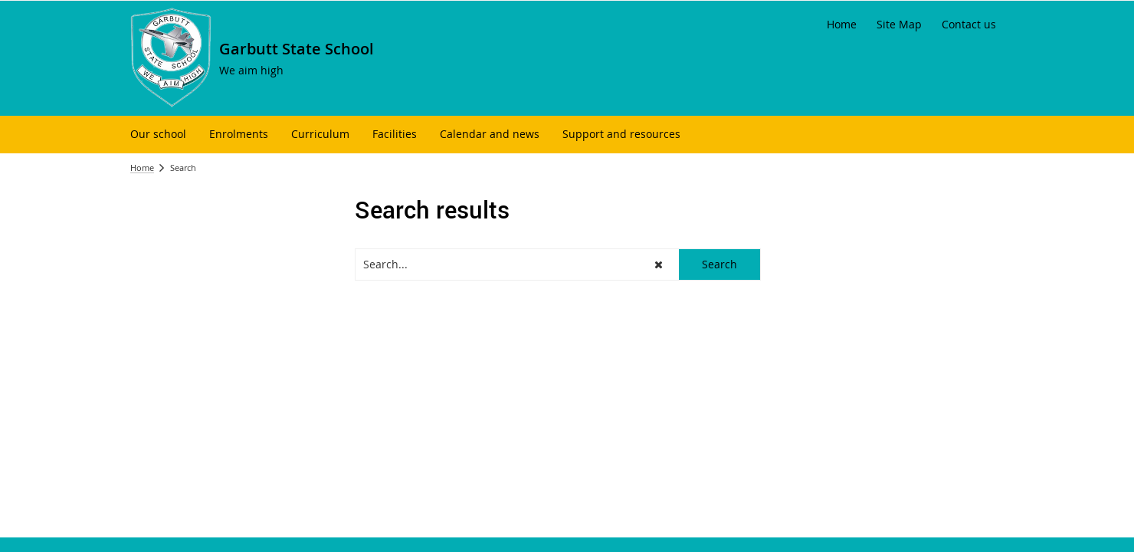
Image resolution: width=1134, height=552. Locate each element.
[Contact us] (969, 24)
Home (142, 167)
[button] (658, 264)
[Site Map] (899, 24)
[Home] (841, 24)
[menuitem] (158, 134)
